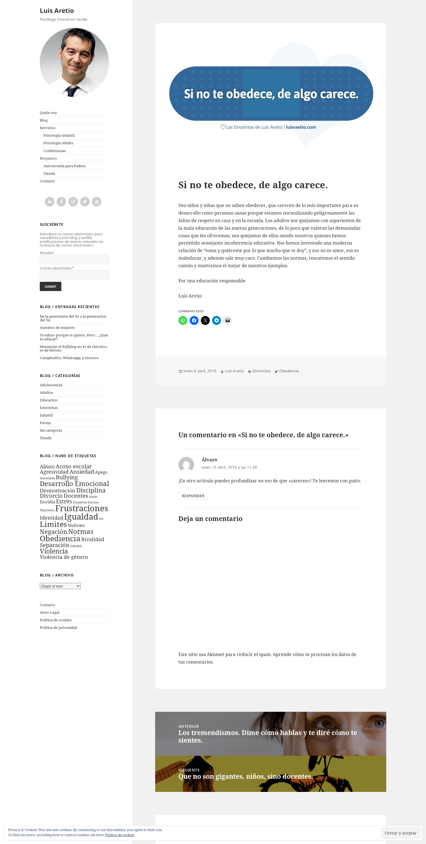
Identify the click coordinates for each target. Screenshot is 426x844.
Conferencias (54, 150)
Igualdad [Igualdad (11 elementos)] (81, 516)
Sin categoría (51, 430)
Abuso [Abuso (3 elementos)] (47, 466)
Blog (44, 120)
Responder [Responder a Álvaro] (193, 495)
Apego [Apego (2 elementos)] (101, 472)
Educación (48, 400)
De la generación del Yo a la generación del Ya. (73, 318)
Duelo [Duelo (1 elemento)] (93, 497)
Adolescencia (51, 384)
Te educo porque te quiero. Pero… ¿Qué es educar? (74, 337)
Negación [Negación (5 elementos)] (53, 531)
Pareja (45, 422)
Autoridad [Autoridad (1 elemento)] (47, 478)
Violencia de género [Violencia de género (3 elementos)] (64, 557)
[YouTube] (96, 201)
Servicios (47, 127)
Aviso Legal (49, 612)
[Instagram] (73, 201)
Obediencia (289, 370)
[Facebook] (61, 201)
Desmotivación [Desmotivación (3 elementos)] (57, 490)
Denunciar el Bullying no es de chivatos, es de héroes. (74, 348)
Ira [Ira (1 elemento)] (101, 518)
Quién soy (48, 112)
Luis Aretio (57, 10)
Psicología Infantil (59, 135)
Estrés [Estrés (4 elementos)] (64, 501)
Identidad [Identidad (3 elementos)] (51, 517)
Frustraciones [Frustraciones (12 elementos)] (81, 508)
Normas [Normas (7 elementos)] (81, 531)
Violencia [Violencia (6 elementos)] (54, 551)
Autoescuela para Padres (64, 165)
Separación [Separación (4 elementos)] (54, 545)
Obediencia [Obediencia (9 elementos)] (60, 538)
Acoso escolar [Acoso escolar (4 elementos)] (73, 466)
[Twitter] (85, 201)
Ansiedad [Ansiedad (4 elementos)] (81, 471)
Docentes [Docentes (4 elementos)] (76, 495)
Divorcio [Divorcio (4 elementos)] (51, 495)
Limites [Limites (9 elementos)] (53, 524)
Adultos (46, 392)
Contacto (47, 180)
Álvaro (209, 460)
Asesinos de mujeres (57, 327)
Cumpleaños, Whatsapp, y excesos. (69, 357)
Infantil (46, 415)
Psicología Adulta (58, 142)
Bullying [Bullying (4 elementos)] (67, 477)
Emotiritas (49, 407)
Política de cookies (56, 619)
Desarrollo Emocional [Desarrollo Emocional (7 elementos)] (74, 483)
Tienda (49, 173)
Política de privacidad (58, 627)
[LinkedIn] (49, 201)
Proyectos (48, 158)
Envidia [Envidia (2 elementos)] (47, 501)
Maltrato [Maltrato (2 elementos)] (76, 525)
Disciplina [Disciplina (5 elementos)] (91, 490)
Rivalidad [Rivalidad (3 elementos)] (92, 539)
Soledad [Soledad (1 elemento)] (76, 546)
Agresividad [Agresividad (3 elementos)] (54, 471)
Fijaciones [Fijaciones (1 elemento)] (47, 510)
